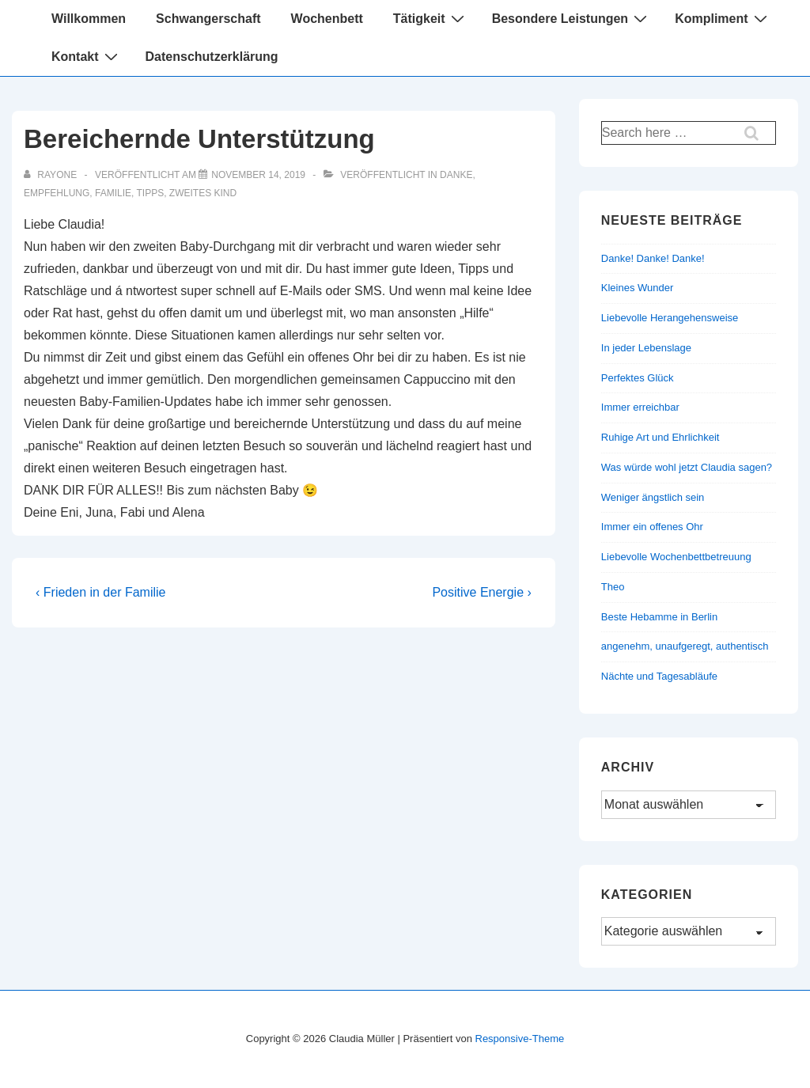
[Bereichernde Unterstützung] (258, 174)
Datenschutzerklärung (212, 56)
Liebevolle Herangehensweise (669, 318)
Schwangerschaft (208, 18)
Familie (113, 193)
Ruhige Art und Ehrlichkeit (660, 437)
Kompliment (722, 18)
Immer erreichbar (640, 407)
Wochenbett (327, 18)
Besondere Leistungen (571, 18)
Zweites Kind (203, 193)
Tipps (150, 193)
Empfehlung (56, 193)
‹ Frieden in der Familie (101, 592)
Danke (456, 174)
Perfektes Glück (637, 378)
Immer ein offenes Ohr (652, 527)
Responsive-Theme (520, 1038)
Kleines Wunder (637, 288)
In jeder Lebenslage (646, 348)
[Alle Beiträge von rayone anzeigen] (51, 174)
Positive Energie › (481, 592)
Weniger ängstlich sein (653, 497)
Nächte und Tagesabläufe (659, 676)
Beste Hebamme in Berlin (659, 617)
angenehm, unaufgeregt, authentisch (685, 646)
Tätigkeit (430, 18)
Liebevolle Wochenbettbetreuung (676, 557)
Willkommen (88, 18)
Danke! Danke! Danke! (653, 258)
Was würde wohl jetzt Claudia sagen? (686, 467)
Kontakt (86, 56)
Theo (613, 587)
